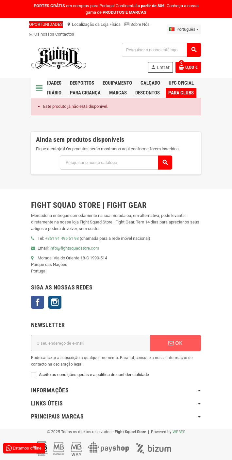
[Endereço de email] (90, 343)
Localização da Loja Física (94, 24)
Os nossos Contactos (51, 34)
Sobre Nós (137, 24)
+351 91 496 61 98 (62, 238)
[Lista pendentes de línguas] (184, 29)
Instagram (54, 302)
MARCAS (137, 12)
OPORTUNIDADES (46, 24)
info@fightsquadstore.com (74, 248)
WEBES (179, 432)
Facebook (37, 302)
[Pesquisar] (161, 50)
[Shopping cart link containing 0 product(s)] (188, 67)
